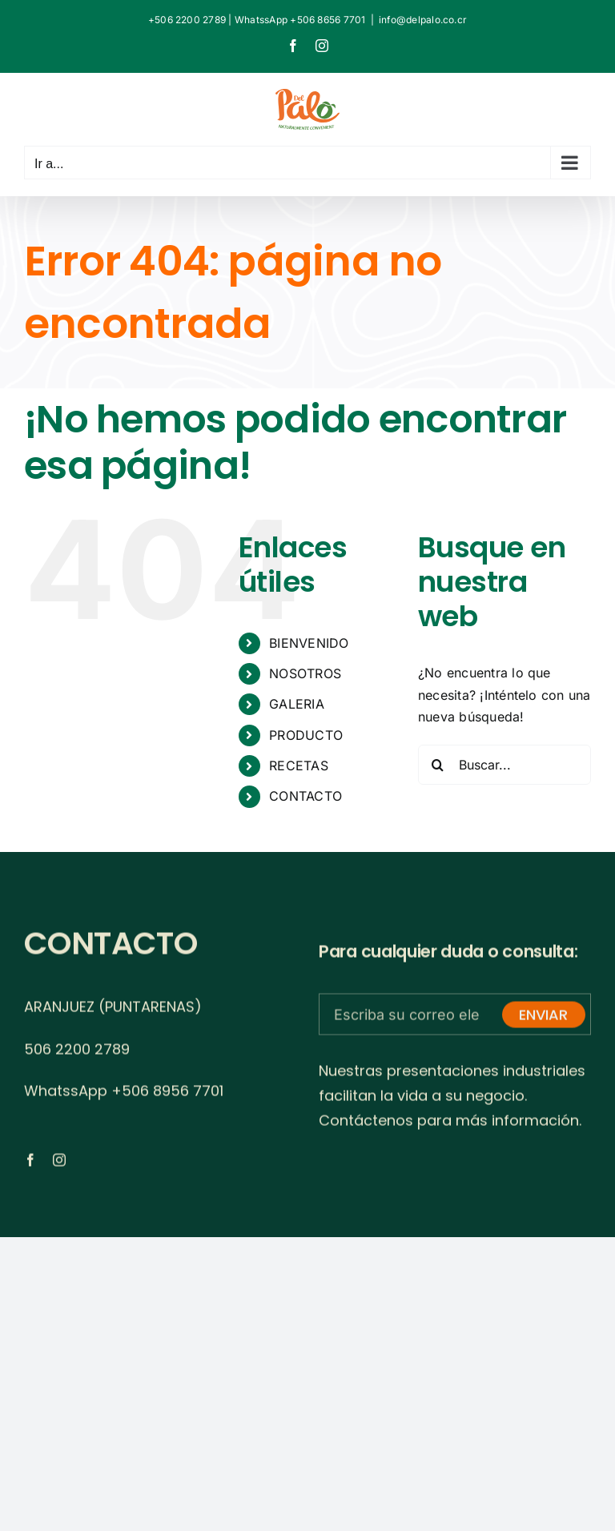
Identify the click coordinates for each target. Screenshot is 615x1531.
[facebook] (30, 1164)
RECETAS (298, 765)
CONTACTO (305, 796)
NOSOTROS (305, 673)
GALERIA (296, 704)
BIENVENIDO (308, 643)
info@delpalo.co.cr (423, 20)
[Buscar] (438, 765)
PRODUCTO (306, 735)
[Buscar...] (504, 765)
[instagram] (59, 1164)
